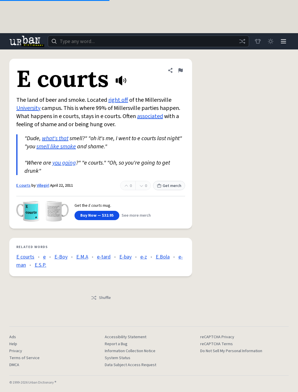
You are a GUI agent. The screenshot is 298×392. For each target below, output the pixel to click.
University (28, 108)
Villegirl (43, 185)
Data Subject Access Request (130, 365)
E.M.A (82, 257)
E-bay (125, 257)
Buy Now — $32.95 (96, 215)
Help (13, 344)
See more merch (136, 215)
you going (64, 163)
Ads (12, 337)
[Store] (258, 41)
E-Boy (61, 257)
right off (118, 100)
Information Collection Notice (130, 351)
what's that (55, 138)
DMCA (14, 365)
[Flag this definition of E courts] (180, 70)
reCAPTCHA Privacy (217, 337)
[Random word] (242, 41)
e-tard (104, 257)
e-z (143, 257)
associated (150, 116)
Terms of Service (24, 358)
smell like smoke (56, 146)
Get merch (169, 186)
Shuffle (101, 298)
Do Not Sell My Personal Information (231, 351)
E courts (23, 185)
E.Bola (163, 257)
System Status (117, 358)
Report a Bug (116, 344)
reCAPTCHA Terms (216, 344)
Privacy (15, 351)
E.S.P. (40, 265)
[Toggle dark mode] (270, 41)
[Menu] (283, 41)
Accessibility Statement (125, 337)
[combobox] (148, 41)
